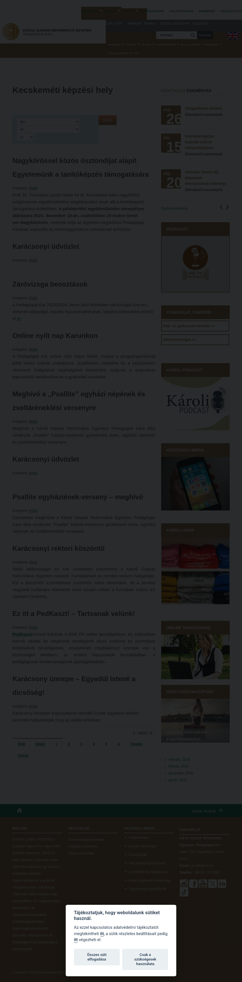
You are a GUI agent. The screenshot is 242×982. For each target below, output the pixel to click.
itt (102, 933)
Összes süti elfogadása (97, 957)
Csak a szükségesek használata (145, 959)
